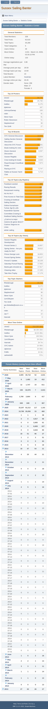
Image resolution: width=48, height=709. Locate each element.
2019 (6, 430)
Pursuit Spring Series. (12, 257)
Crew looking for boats (12, 160)
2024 (6, 411)
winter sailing (9, 230)
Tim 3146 (7, 126)
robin (6, 114)
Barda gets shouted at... (13, 267)
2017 (6, 437)
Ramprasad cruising (11, 190)
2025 (6, 408)
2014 (6, 449)
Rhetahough (8, 101)
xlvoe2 (6, 98)
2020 (6, 426)
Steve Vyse (8, 117)
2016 (6, 441)
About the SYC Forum (12, 145)
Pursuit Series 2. (10, 245)
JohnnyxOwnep (10, 110)
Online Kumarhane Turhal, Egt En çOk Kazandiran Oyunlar (11, 208)
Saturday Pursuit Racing (13, 264)
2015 (6, 445)
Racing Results (10, 187)
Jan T (6, 314)
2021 (6, 422)
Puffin (6, 352)
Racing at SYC (9, 169)
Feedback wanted (11, 184)
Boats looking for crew (12, 148)
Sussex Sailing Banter (16, 8)
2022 (6, 419)
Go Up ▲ (32, 703)
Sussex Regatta (10, 157)
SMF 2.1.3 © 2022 (18, 706)
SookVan (27, 77)
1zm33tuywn (9, 299)
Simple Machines (30, 706)
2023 (6, 415)
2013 (6, 689)
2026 (6, 375)
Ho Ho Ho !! (8, 193)
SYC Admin (8, 346)
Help (14, 703)
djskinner (7, 107)
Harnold (7, 317)
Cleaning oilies (9, 270)
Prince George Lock (11, 254)
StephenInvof (9, 123)
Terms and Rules (22, 703)
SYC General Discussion (13, 136)
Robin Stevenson (10, 120)
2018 (6, 434)
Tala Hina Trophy (10, 273)
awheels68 (8, 355)
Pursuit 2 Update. (11, 261)
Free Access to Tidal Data (14, 197)
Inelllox (6, 104)
